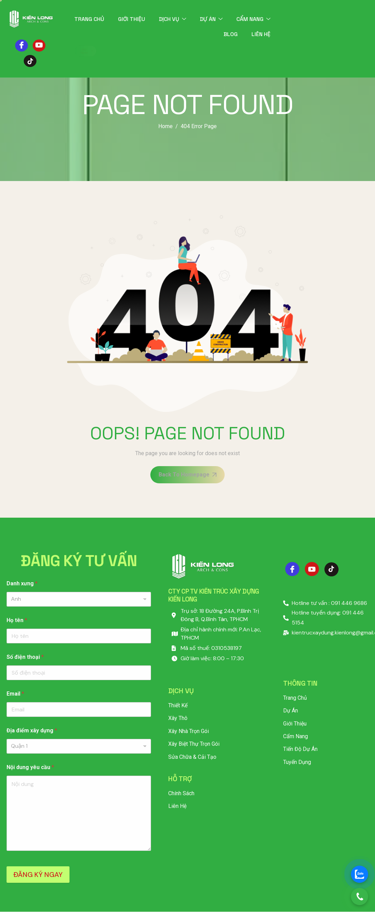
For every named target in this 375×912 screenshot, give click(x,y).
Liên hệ (260, 34)
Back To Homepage (187, 474)
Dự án (211, 19)
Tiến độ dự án (300, 749)
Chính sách (181, 793)
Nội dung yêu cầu (30, 767)
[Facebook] (21, 46)
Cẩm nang (253, 19)
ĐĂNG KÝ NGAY (38, 874)
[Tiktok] (30, 61)
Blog (231, 34)
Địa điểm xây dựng (32, 730)
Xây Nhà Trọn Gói (188, 731)
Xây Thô (178, 718)
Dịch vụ (172, 19)
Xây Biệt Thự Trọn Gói (193, 744)
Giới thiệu (131, 19)
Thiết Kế (178, 705)
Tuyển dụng (297, 762)
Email (15, 693)
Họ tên (17, 620)
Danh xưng (22, 583)
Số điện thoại (25, 657)
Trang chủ (89, 19)
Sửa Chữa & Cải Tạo (192, 757)
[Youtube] (39, 46)
